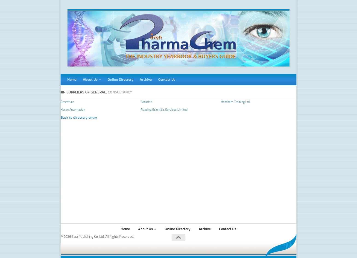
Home (71, 79)
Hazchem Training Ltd (235, 102)
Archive (146, 79)
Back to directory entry (79, 117)
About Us (90, 79)
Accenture (67, 102)
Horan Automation (73, 110)
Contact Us (167, 79)
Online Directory (120, 79)
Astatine (146, 102)
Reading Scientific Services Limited (164, 110)
